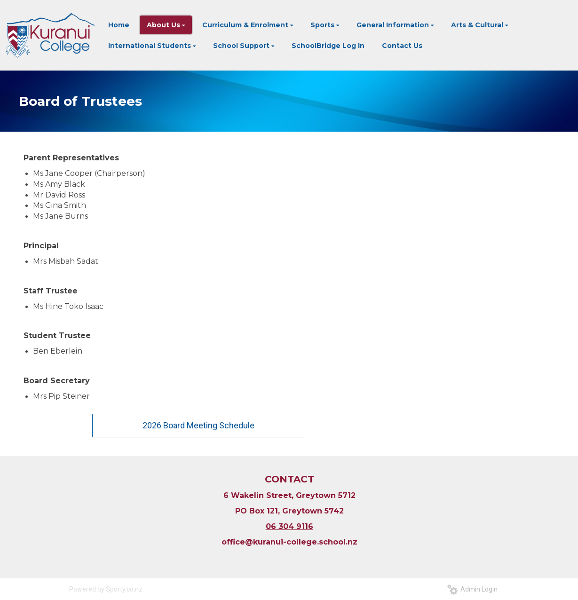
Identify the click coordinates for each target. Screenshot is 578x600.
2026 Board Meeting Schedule (198, 425)
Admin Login (472, 589)
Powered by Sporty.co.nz (106, 589)
